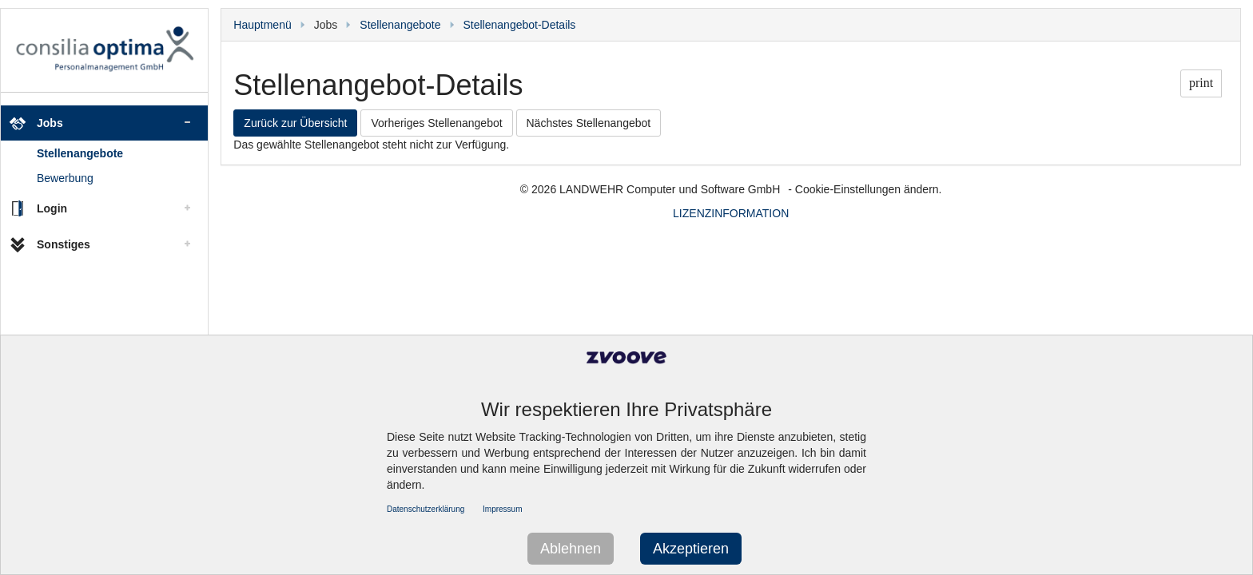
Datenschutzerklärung (425, 509)
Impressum (502, 509)
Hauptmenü (262, 24)
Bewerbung (65, 178)
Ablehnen (570, 549)
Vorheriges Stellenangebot (436, 123)
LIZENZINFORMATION (731, 213)
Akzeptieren (691, 549)
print (1201, 82)
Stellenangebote (80, 153)
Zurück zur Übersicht (295, 123)
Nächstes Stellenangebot (589, 123)
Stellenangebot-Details (519, 24)
